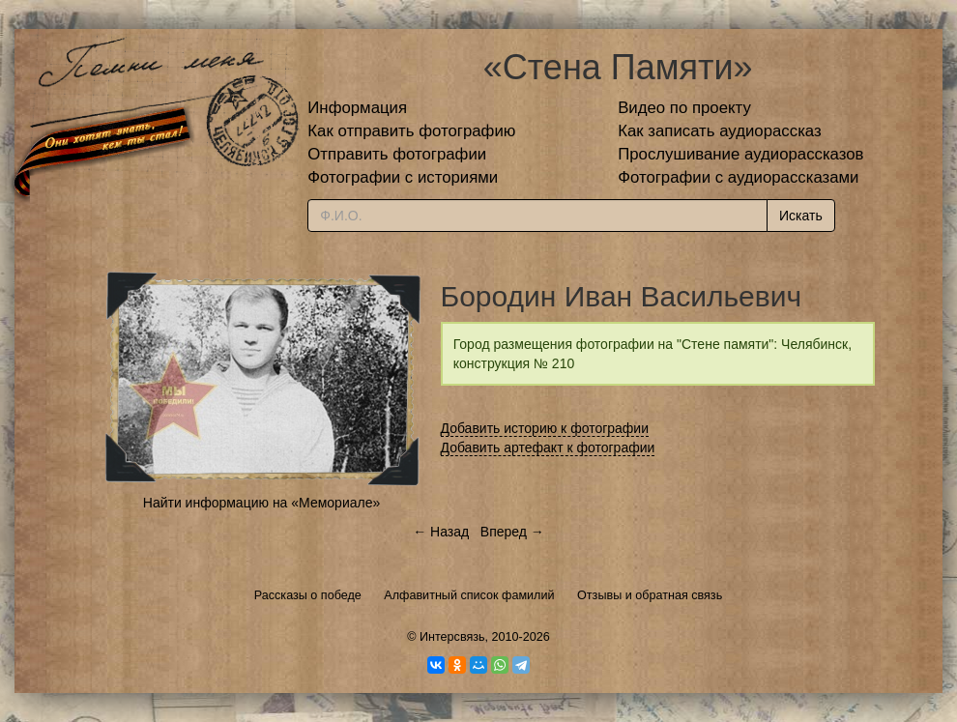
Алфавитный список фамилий (469, 595)
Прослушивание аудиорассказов (740, 154)
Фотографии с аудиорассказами (738, 177)
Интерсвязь (452, 637)
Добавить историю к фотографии (545, 428)
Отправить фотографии (396, 154)
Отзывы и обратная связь (649, 595)
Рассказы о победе (308, 595)
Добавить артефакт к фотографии (548, 447)
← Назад (441, 531)
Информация (357, 108)
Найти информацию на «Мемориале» (261, 502)
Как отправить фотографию (411, 131)
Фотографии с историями (402, 177)
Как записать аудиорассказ (720, 131)
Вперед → (512, 531)
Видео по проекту (684, 108)
